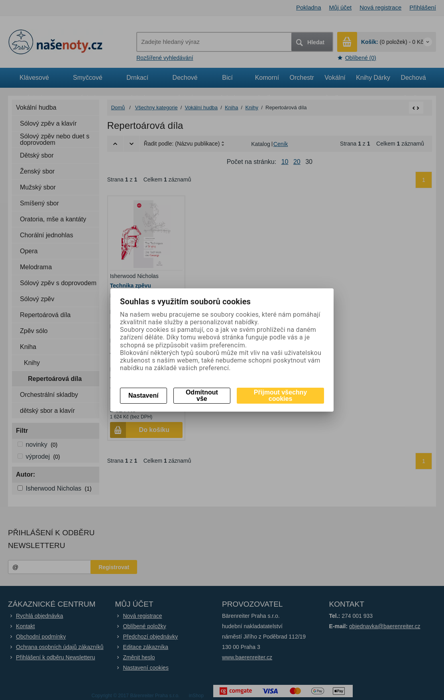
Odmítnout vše (202, 395)
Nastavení (143, 395)
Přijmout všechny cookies (280, 395)
